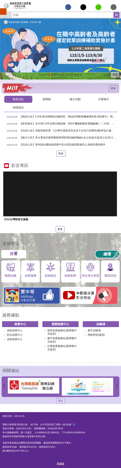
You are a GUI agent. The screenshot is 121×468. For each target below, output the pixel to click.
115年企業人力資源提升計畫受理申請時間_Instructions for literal (46, 75)
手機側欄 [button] (2, 9)
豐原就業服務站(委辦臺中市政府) (62, 332)
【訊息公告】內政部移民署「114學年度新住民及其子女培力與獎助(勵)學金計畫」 (59, 131)
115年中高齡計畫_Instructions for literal (49, 75)
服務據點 (10, 315)
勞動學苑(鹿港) (96, 334)
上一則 (4, 385)
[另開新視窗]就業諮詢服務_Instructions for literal (58, 75)
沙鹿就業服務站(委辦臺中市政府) (62, 348)
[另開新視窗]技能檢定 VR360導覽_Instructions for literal (81, 75)
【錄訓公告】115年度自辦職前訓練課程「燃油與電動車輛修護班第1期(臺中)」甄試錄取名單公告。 (61, 117)
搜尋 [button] (116, 15)
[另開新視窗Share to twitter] (83, 7)
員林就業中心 (15, 339)
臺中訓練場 (94, 330)
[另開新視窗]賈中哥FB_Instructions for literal (63, 75)
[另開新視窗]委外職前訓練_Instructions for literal (75, 75)
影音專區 (19, 165)
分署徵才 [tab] (103, 99)
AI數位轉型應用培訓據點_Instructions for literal (69, 75)
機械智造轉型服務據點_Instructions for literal (66, 75)
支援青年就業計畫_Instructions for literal (60, 75)
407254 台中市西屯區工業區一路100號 (52, 424)
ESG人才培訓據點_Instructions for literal (52, 75)
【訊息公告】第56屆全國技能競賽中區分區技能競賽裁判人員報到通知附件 (55, 145)
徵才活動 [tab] (75, 99)
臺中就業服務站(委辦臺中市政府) (62, 340)
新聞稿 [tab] (47, 99)
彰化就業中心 (15, 334)
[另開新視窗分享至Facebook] (68, 7)
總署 (107, 254)
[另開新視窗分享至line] (98, 7)
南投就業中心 (15, 330)
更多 (115, 74)
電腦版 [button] (60, 463)
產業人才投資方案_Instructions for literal (72, 75)
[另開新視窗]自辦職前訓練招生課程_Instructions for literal (43, 75)
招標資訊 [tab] (18, 107)
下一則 (116, 385)
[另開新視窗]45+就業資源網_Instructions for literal (78, 75)
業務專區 (10, 243)
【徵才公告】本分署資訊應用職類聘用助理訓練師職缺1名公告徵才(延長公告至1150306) (61, 138)
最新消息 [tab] (18, 99)
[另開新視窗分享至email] (113, 7)
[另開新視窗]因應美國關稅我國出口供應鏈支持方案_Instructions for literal (40, 75)
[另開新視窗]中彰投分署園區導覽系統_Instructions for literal (55, 75)
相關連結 (10, 370)
